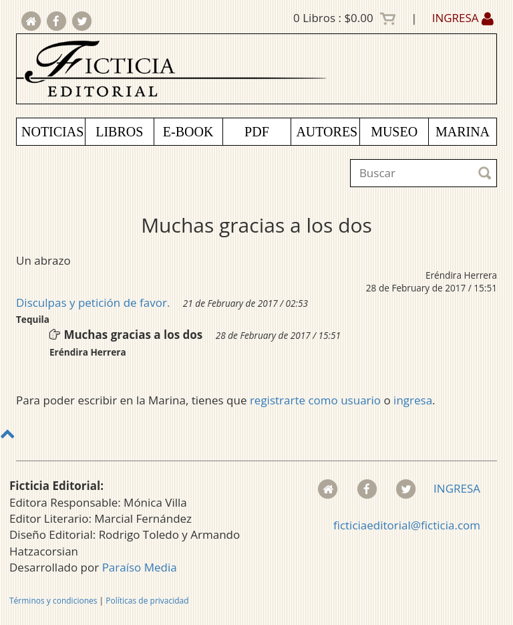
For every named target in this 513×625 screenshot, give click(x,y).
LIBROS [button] (119, 131)
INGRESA (463, 17)
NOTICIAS (52, 131)
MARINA (463, 131)
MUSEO (394, 131)
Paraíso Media (139, 567)
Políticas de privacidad (147, 600)
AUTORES (326, 131)
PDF (256, 131)
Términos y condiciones (53, 600)
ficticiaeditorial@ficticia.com (406, 525)
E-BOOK (188, 131)
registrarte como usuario (315, 400)
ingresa (412, 400)
